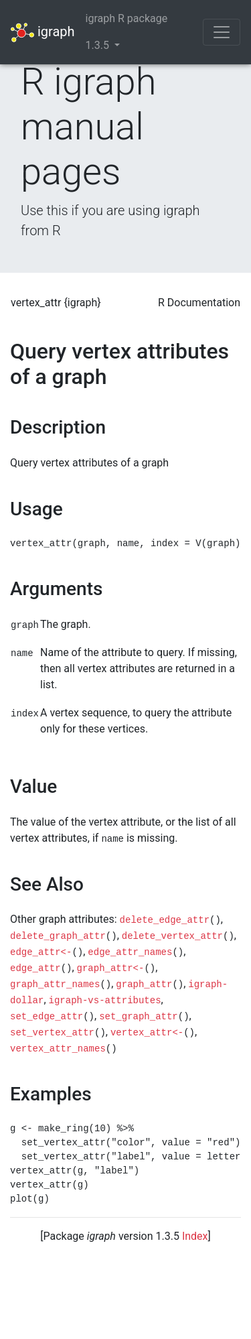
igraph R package (127, 18)
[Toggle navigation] (221, 32)
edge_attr (35, 968)
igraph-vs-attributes (105, 1000)
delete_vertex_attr (172, 936)
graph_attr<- (111, 968)
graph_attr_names (55, 984)
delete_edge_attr (165, 920)
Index (195, 1236)
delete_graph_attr (58, 936)
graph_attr (144, 984)
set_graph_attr (138, 1016)
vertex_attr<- (146, 1032)
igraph (43, 32)
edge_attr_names (130, 952)
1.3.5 (99, 45)
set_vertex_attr (52, 1032)
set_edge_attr (46, 1016)
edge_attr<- (41, 952)
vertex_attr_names (58, 1048)
